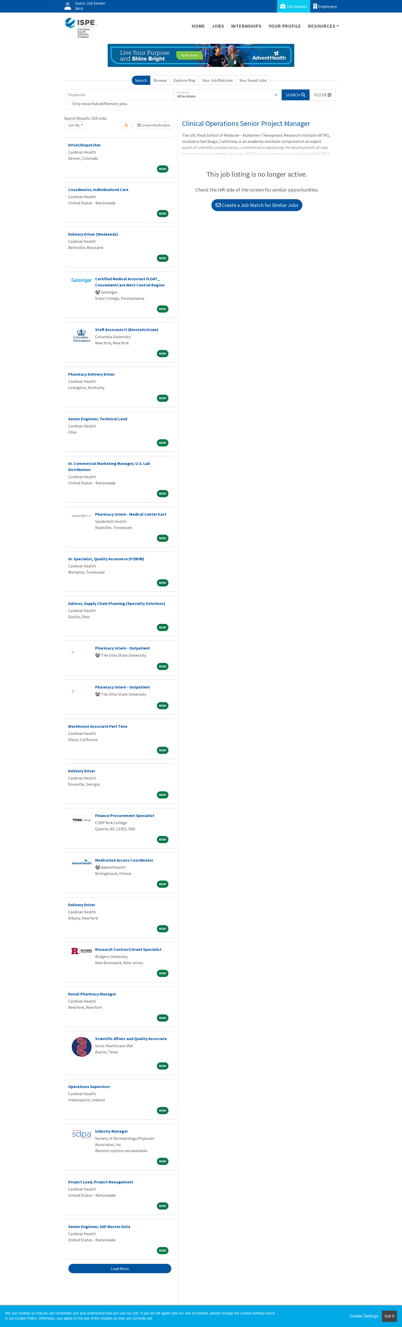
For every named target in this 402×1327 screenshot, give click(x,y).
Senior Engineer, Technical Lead (97, 418)
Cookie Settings (363, 1316)
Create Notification (153, 125)
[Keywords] (120, 95)
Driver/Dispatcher (84, 144)
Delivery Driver (81, 770)
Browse (160, 80)
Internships (246, 26)
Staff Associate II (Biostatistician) (126, 329)
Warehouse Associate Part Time (97, 726)
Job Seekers (293, 6)
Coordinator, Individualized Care (98, 189)
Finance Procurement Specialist (124, 815)
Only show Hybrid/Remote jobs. (100, 103)
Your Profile (285, 26)
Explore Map (184, 80)
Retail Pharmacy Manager (92, 993)
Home (198, 26)
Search (141, 80)
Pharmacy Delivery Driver (91, 374)
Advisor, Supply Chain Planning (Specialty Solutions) (116, 603)
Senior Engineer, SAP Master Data (99, 1226)
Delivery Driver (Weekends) (93, 234)
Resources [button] (321, 26)
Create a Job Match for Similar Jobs (257, 205)
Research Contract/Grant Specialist (128, 949)
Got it (389, 1316)
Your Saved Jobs (253, 80)
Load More (120, 1268)
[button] (323, 95)
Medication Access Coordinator (124, 860)
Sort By (74, 125)
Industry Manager (111, 1131)
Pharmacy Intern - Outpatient (122, 648)
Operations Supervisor (89, 1086)
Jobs (218, 26)
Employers (325, 6)
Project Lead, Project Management (100, 1181)
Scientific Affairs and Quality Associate (131, 1038)
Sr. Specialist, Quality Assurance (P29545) (106, 558)
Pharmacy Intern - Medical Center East (130, 514)
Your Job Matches (217, 80)
